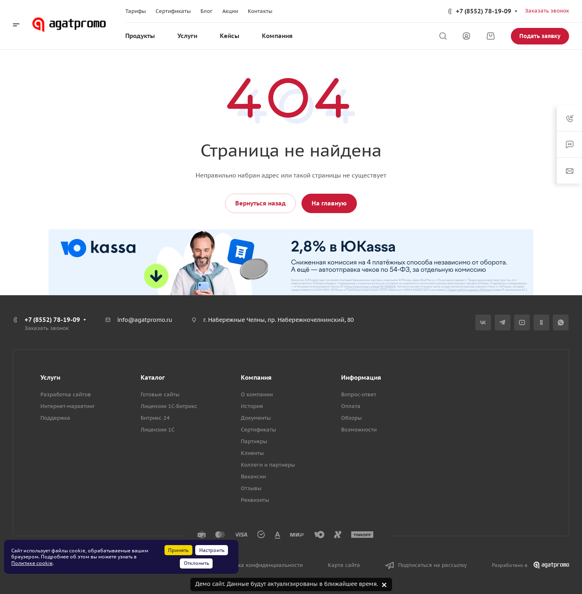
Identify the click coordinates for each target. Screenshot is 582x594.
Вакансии (253, 476)
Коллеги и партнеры (268, 464)
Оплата (351, 406)
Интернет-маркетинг (67, 406)
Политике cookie (32, 563)
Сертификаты (258, 429)
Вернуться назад (260, 203)
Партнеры (254, 441)
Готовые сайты (160, 394)
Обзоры (351, 417)
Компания (256, 377)
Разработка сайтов (65, 394)
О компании (257, 394)
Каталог (153, 377)
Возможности (359, 429)
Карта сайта (344, 565)
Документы (256, 417)
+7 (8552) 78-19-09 (483, 11)
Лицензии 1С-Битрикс (169, 406)
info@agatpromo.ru (144, 319)
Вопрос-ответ (358, 394)
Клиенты (252, 453)
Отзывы (251, 488)
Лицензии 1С (158, 429)
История (252, 406)
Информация (361, 377)
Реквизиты (255, 500)
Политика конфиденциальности (261, 565)
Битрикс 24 (155, 417)
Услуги (50, 377)
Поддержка (55, 417)
